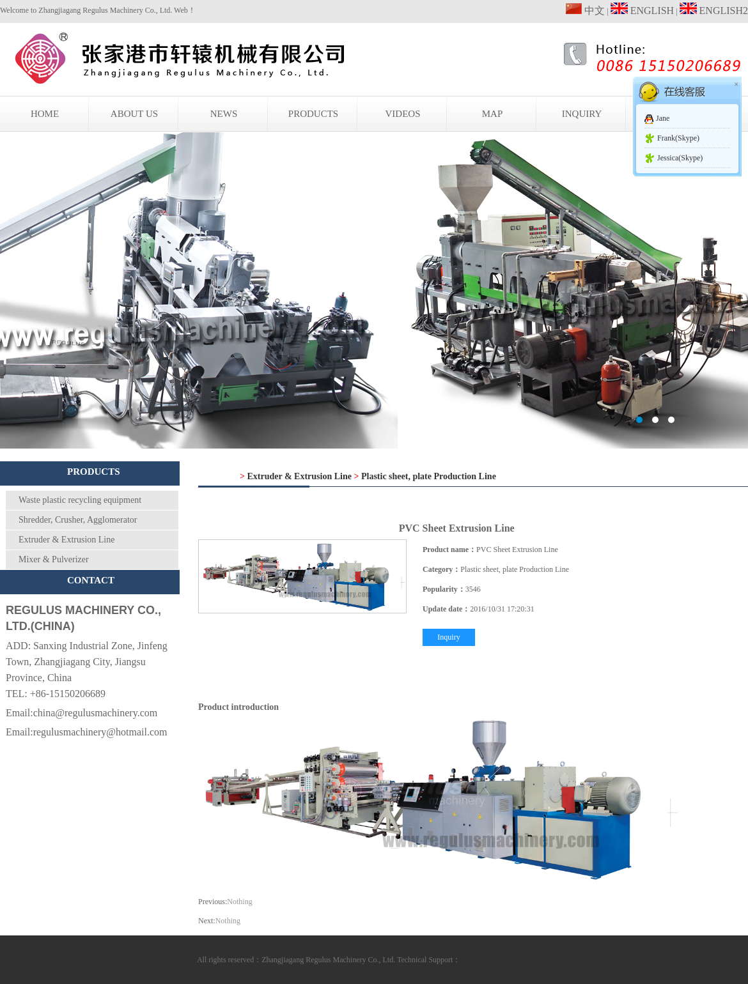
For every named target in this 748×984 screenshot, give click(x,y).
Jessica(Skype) (680, 157)
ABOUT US (134, 114)
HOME (45, 114)
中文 (585, 10)
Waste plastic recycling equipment (80, 500)
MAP (492, 114)
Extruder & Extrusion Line (66, 539)
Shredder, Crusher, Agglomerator (78, 520)
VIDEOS (403, 114)
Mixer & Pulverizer (54, 559)
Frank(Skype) (678, 138)
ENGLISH (642, 10)
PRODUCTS (313, 114)
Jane (662, 118)
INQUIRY (582, 114)
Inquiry (448, 637)
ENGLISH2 (714, 10)
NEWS (224, 114)
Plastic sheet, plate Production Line (428, 476)
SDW (468, 959)
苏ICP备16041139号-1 (515, 959)
